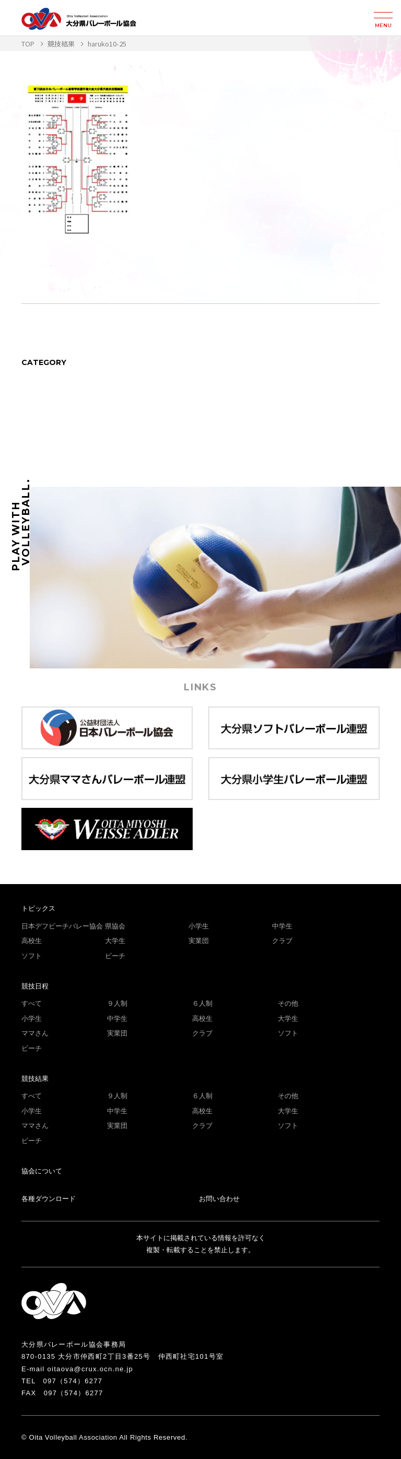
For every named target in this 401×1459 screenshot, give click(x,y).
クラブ (282, 941)
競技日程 (35, 986)
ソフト (31, 956)
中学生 (282, 926)
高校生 (31, 941)
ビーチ (115, 956)
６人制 (202, 1003)
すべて (31, 1003)
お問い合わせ (219, 1199)
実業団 (198, 941)
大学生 (115, 941)
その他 (288, 1003)
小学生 (198, 926)
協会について (41, 1171)
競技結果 (35, 1079)
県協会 (115, 926)
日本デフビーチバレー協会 (62, 926)
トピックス (38, 908)
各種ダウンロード (48, 1199)
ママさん (35, 1033)
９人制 (117, 1003)
